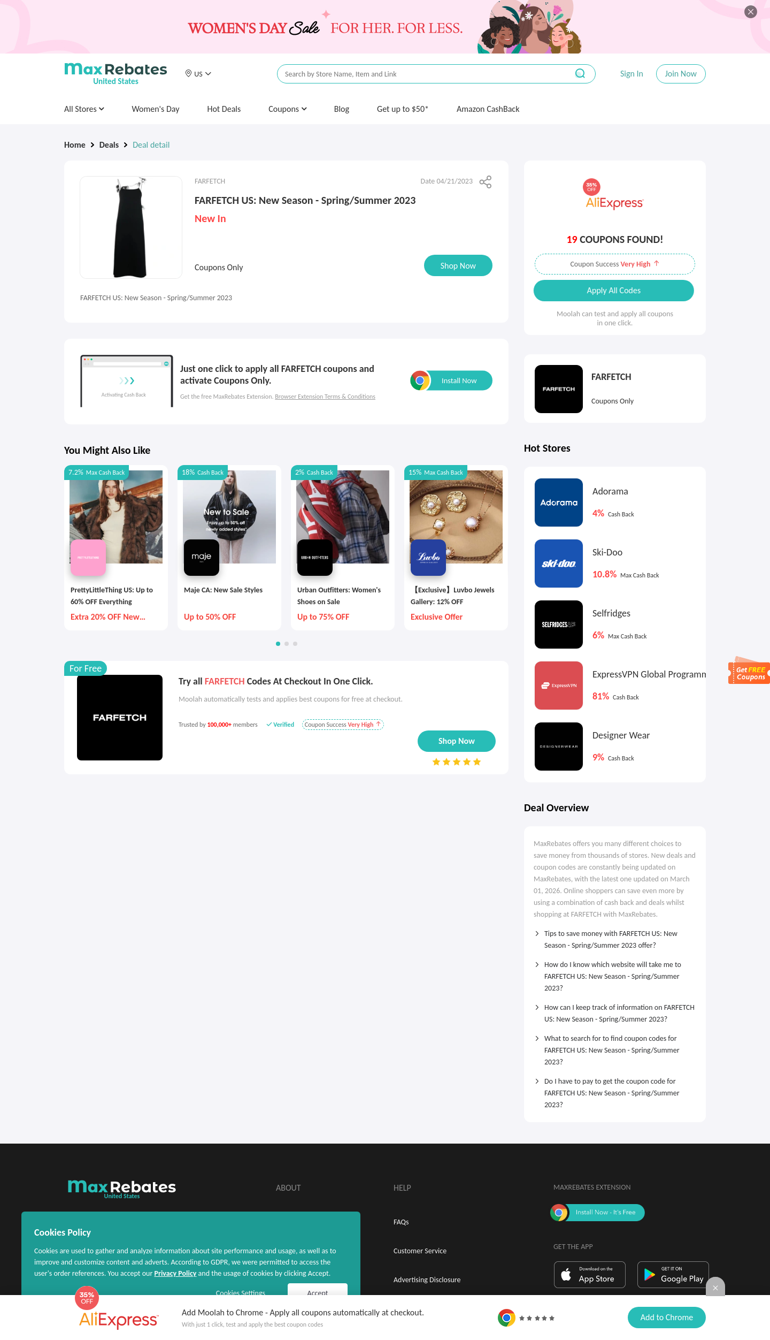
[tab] (615, 935)
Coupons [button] (287, 109)
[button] (198, 74)
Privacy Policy (175, 1273)
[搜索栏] (415, 74)
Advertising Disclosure (427, 1279)
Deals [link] (109, 145)
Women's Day (155, 109)
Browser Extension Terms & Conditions (325, 396)
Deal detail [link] (151, 145)
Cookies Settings (240, 1293)
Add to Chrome (667, 1317)
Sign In (631, 73)
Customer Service (420, 1250)
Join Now (681, 73)
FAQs (401, 1222)
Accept (317, 1293)
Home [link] (75, 145)
